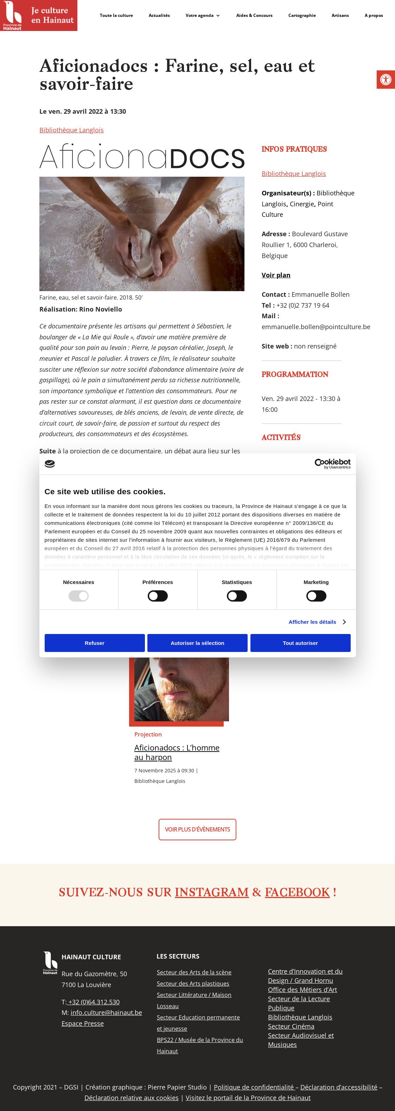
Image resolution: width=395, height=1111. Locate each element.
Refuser (94, 643)
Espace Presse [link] (83, 1023)
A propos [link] (374, 15)
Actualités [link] (159, 15)
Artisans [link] (340, 15)
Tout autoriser (300, 643)
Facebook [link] (297, 893)
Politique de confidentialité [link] (254, 1087)
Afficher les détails (312, 622)
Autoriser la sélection (197, 643)
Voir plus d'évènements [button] (197, 829)
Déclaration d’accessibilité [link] (338, 1087)
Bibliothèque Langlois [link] (71, 130)
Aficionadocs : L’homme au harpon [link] (176, 752)
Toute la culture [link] (116, 15)
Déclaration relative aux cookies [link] (131, 1097)
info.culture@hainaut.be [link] (106, 1012)
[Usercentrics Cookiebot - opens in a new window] (320, 464)
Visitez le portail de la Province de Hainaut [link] (248, 1097)
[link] (386, 79)
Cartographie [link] (302, 15)
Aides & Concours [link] (254, 15)
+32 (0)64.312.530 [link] (93, 1002)
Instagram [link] (212, 893)
